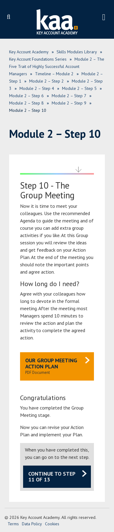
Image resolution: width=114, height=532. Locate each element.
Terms (13, 524)
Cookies (52, 524)
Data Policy (32, 524)
